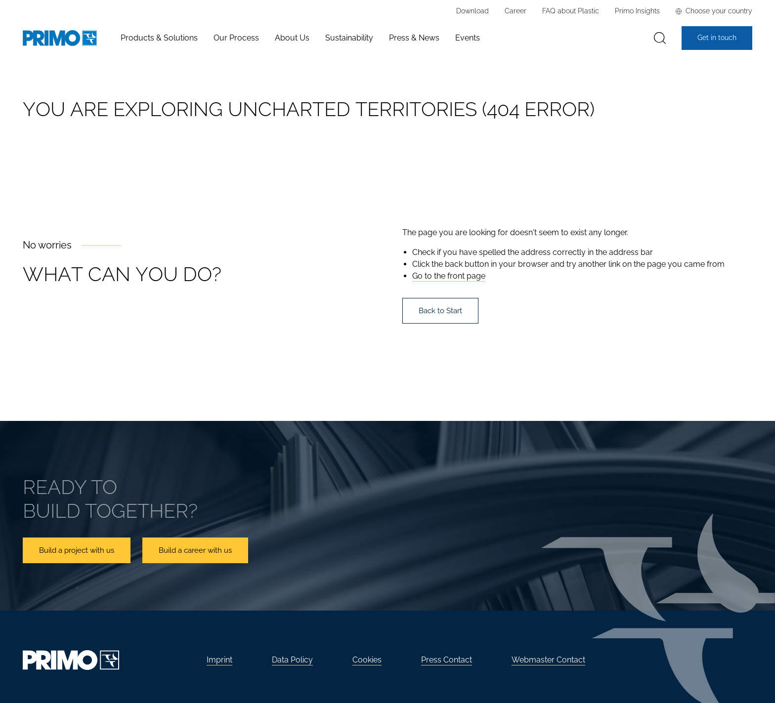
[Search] (660, 38)
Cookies (367, 659)
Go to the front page (448, 276)
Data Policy (292, 659)
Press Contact (446, 659)
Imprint (219, 659)
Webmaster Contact (548, 659)
